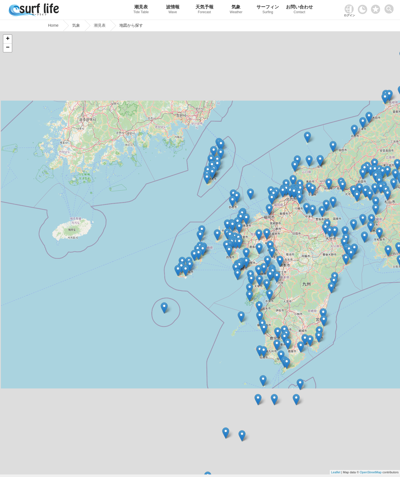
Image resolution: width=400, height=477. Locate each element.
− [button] (8, 48)
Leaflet (335, 472)
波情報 (172, 9)
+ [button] (8, 39)
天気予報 (204, 9)
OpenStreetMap (371, 472)
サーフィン (268, 9)
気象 (236, 9)
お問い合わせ (299, 9)
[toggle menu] (390, 7)
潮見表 (141, 9)
